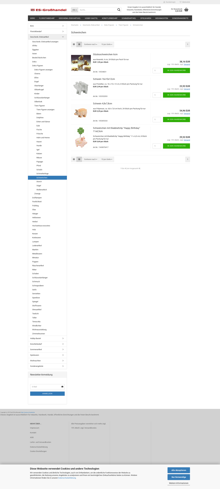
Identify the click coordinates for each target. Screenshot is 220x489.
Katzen (39, 153)
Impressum (34, 428)
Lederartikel (37, 245)
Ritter (34, 270)
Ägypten (35, 50)
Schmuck (36, 281)
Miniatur (35, 258)
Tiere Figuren (39, 106)
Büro (32, 18)
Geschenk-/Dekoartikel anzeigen (45, 42)
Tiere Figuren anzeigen (45, 110)
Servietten (36, 294)
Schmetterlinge (42, 174)
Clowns (37, 74)
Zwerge (37, 194)
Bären (38, 114)
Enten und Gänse (43, 122)
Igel (37, 150)
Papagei (39, 162)
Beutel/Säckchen (39, 58)
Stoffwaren (36, 306)
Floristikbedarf (47, 18)
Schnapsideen (38, 286)
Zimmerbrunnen (38, 334)
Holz (34, 230)
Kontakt (33, 433)
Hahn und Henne (43, 138)
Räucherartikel (38, 266)
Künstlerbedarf (109, 18)
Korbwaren (36, 238)
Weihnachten (161, 18)
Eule (38, 126)
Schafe (39, 170)
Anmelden (47, 394)
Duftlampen (37, 198)
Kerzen (35, 234)
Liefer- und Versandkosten (40, 442)
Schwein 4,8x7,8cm (102, 103)
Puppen (35, 262)
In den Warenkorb (176, 70)
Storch (39, 182)
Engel (36, 82)
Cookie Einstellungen (38, 451)
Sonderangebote (180, 18)
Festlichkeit (37, 202)
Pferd (38, 166)
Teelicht (35, 314)
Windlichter (36, 326)
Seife (34, 290)
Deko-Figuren (37, 66)
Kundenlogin (169, 2)
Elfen (36, 78)
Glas (34, 210)
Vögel (38, 186)
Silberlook (38, 102)
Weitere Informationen (178, 483)
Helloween (36, 217)
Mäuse (39, 158)
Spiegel (35, 302)
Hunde (39, 146)
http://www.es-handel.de (28, 412)
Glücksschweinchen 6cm (105, 54)
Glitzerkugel (39, 90)
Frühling (35, 206)
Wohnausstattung (39, 330)
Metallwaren (37, 254)
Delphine (39, 118)
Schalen (35, 274)
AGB (32, 437)
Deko (34, 62)
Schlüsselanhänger (42, 98)
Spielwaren (145, 18)
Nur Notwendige (179, 477)
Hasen (39, 142)
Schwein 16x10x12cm (104, 79)
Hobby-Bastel (91, 18)
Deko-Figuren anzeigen (43, 70)
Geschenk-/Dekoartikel (70, 18)
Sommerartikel (129, 18)
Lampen (35, 242)
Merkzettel (185, 2)
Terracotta (36, 322)
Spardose (36, 298)
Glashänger (38, 86)
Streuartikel (36, 309)
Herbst (35, 222)
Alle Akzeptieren (178, 470)
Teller (34, 318)
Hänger (35, 214)
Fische (39, 130)
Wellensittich (41, 190)
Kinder (36, 94)
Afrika (34, 46)
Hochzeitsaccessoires (41, 226)
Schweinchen (41, 178)
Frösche (39, 134)
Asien (34, 54)
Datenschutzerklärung (67, 478)
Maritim (35, 250)
